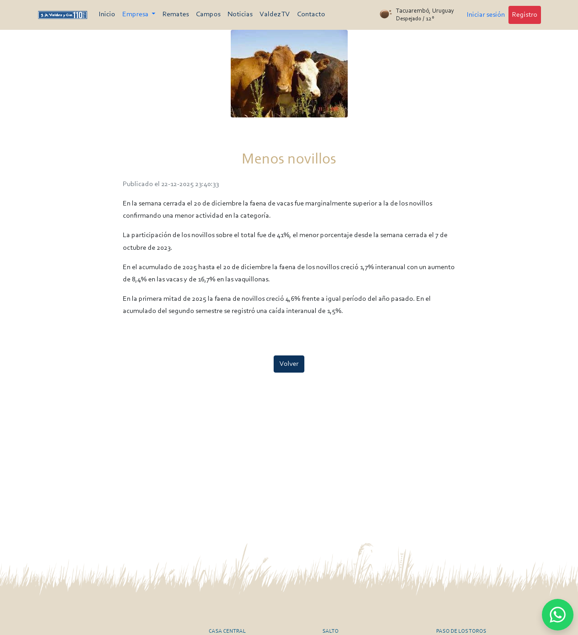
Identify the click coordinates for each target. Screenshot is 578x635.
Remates (176, 14)
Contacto (311, 14)
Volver (289, 364)
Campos (208, 14)
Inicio (107, 14)
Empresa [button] (136, 14)
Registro (524, 15)
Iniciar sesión (486, 15)
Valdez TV (275, 14)
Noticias (240, 14)
